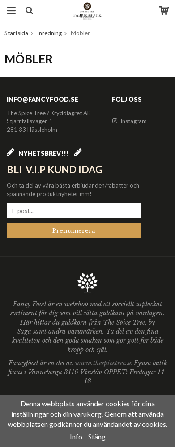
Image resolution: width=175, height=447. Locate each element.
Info (76, 436)
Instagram (129, 121)
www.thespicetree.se (104, 363)
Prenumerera (73, 230)
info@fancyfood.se (42, 99)
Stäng (97, 436)
